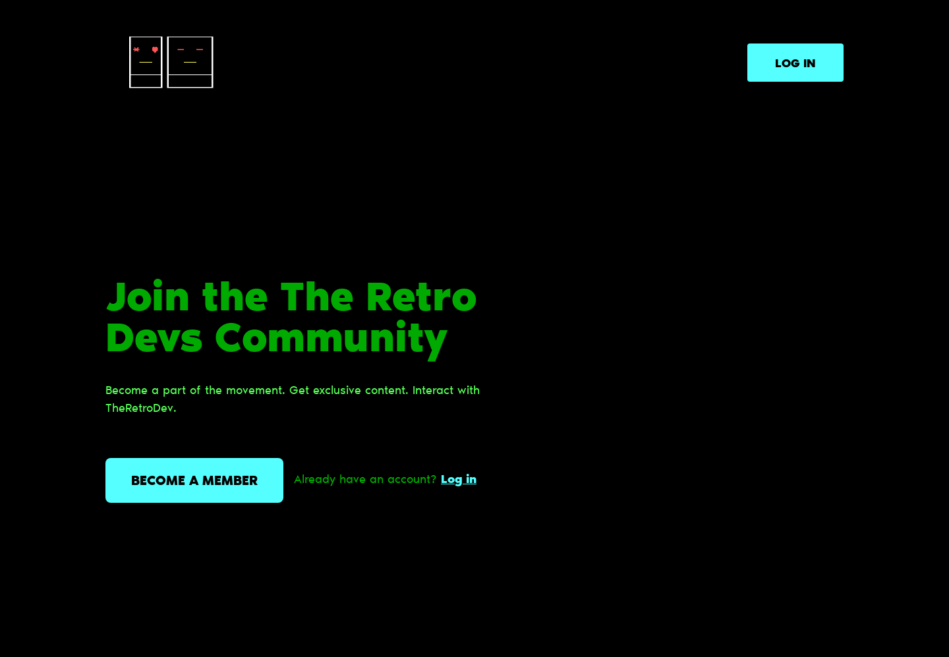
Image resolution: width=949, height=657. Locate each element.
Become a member (194, 481)
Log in (795, 65)
